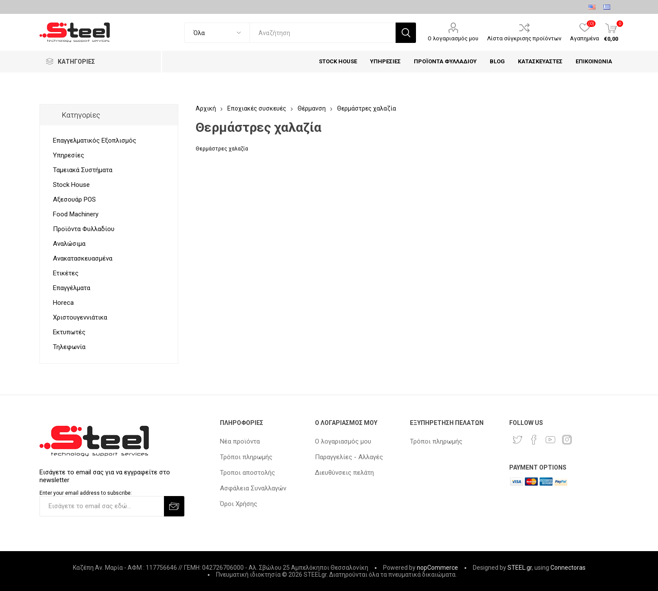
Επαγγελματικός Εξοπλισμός (94, 140)
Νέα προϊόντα (240, 441)
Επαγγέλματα (71, 288)
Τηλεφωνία (69, 347)
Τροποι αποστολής (247, 473)
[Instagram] (567, 440)
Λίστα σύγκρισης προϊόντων (524, 38)
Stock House (71, 185)
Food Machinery (75, 214)
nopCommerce (437, 567)
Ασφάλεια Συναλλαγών (253, 488)
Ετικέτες (66, 273)
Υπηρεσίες (68, 155)
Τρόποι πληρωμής (246, 457)
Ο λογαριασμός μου (453, 38)
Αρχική (206, 108)
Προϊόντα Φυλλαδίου (84, 229)
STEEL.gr (519, 567)
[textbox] (322, 33)
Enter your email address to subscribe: (85, 493)
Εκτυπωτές (69, 332)
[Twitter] (517, 440)
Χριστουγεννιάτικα (80, 317)
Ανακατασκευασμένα (82, 258)
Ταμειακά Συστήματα (82, 170)
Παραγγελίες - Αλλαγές (349, 457)
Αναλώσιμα (69, 244)
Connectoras (568, 567)
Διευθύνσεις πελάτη (344, 473)
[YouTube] (550, 440)
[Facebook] (534, 440)
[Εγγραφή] (101, 506)
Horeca (63, 303)
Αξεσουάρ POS (74, 199)
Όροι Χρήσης (238, 504)
